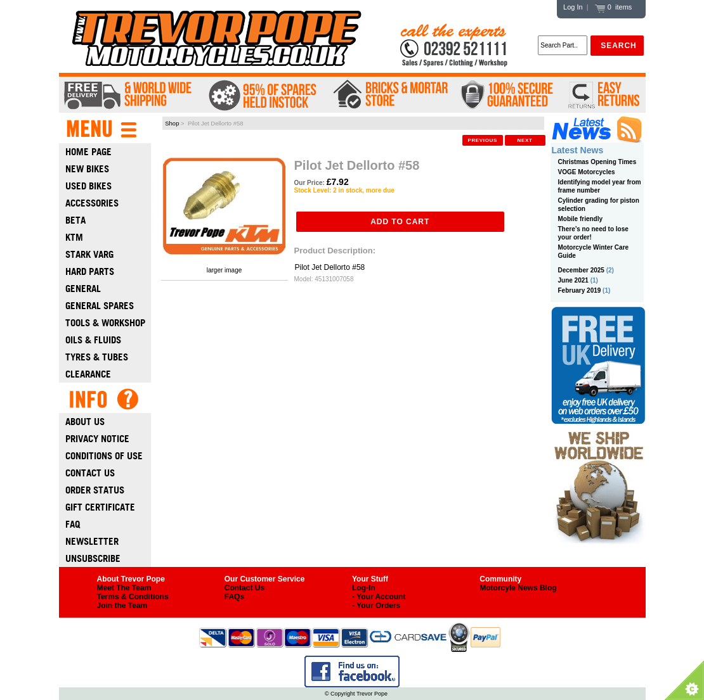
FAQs (234, 596)
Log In (573, 7)
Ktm (74, 237)
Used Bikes (88, 186)
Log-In (363, 587)
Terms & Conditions (133, 596)
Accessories (92, 203)
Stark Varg (89, 254)
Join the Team (122, 605)
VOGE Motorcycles (586, 172)
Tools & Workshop (105, 323)
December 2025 (581, 270)
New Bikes (87, 169)
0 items (613, 7)
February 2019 (579, 290)
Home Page (88, 152)
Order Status (94, 490)
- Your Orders (376, 605)
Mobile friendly (580, 218)
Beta (75, 220)
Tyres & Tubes (96, 357)
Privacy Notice (97, 439)
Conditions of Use (104, 456)
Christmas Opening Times (597, 161)
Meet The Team (124, 587)
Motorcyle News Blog (517, 587)
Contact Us (90, 473)
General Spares (99, 306)
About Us (85, 422)
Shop (172, 123)
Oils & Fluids (93, 340)
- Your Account (378, 596)
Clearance (88, 374)
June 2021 (573, 280)
